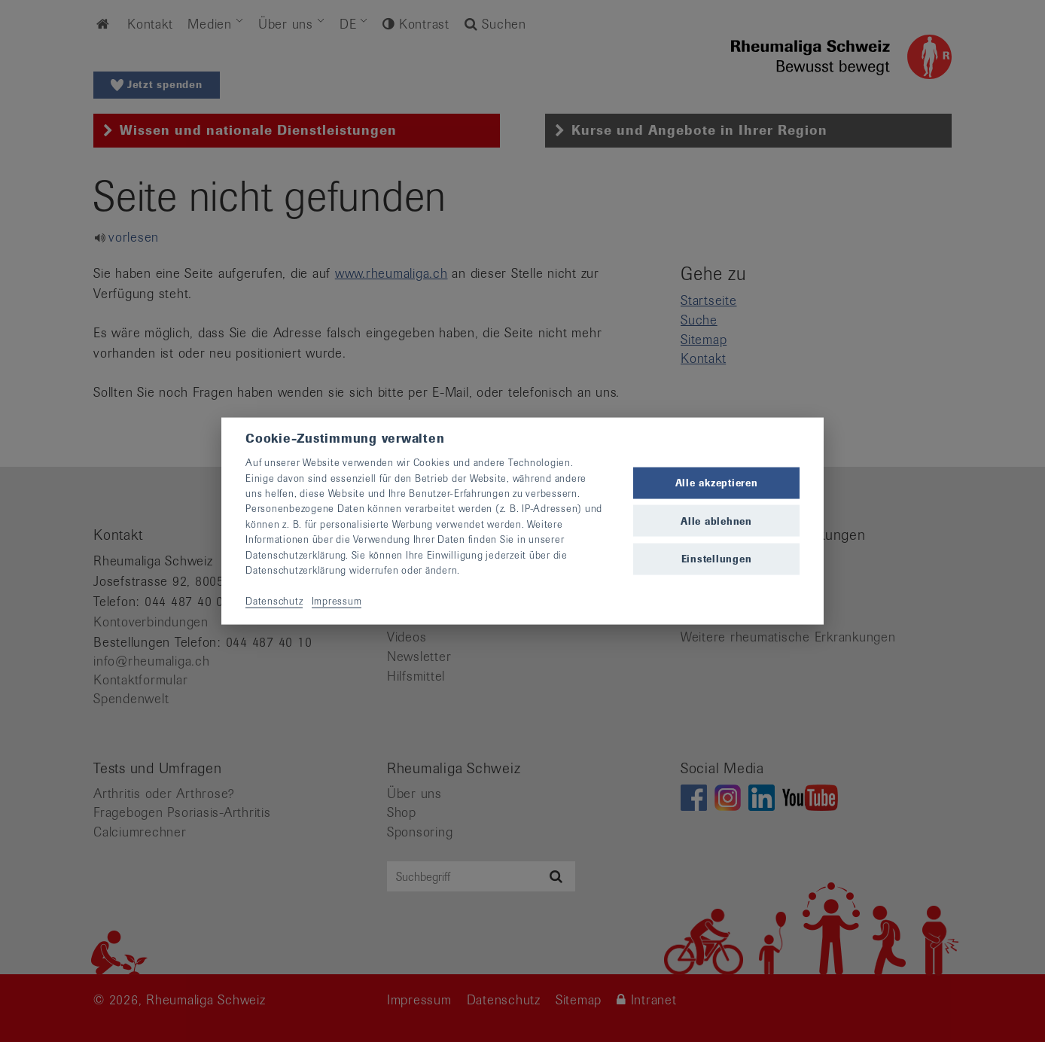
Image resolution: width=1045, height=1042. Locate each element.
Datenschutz (274, 600)
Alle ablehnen (716, 520)
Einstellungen (716, 558)
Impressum (337, 600)
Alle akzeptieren (716, 483)
